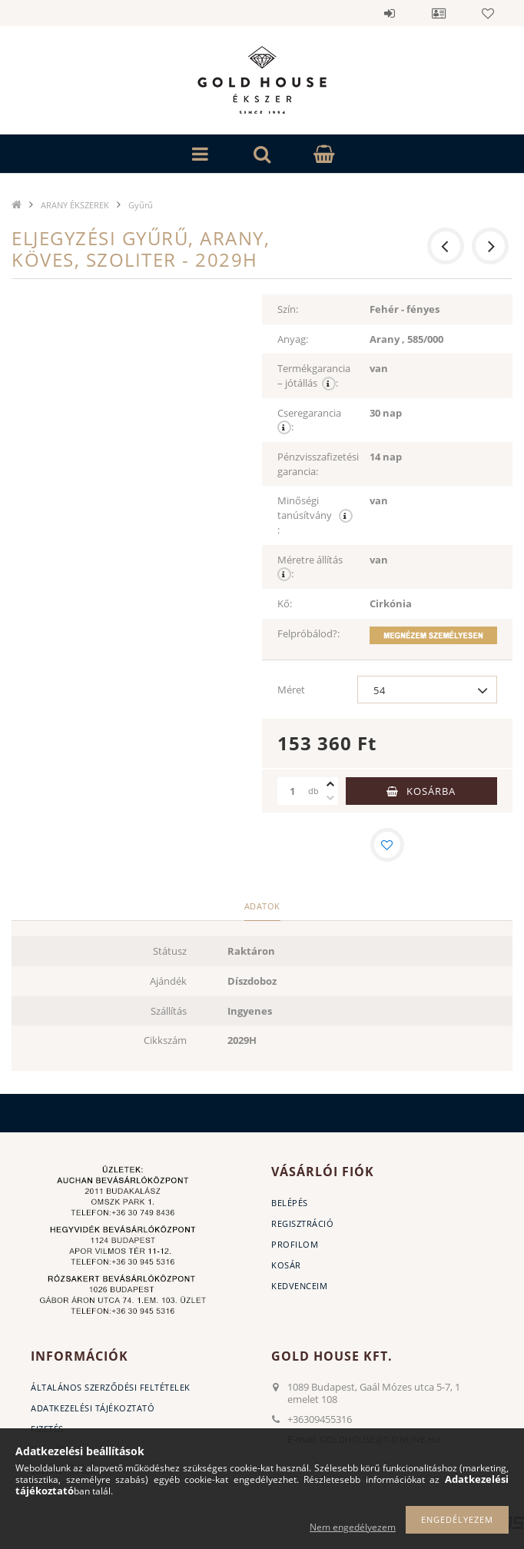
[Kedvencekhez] (387, 845)
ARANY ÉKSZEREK (75, 205)
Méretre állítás (311, 567)
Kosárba (431, 791)
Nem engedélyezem (353, 1527)
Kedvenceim (299, 1285)
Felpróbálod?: (308, 633)
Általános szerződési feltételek (111, 1387)
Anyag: (292, 339)
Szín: (287, 309)
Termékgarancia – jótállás (313, 376)
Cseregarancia (310, 420)
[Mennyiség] (292, 791)
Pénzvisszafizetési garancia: (318, 464)
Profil (439, 13)
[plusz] (330, 784)
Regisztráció (302, 1223)
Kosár (286, 1265)
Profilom (294, 1244)
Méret (291, 689)
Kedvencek (488, 13)
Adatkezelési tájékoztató (92, 1408)
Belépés (389, 13)
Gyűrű (140, 205)
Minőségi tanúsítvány (315, 515)
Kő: (284, 603)
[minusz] (330, 798)
